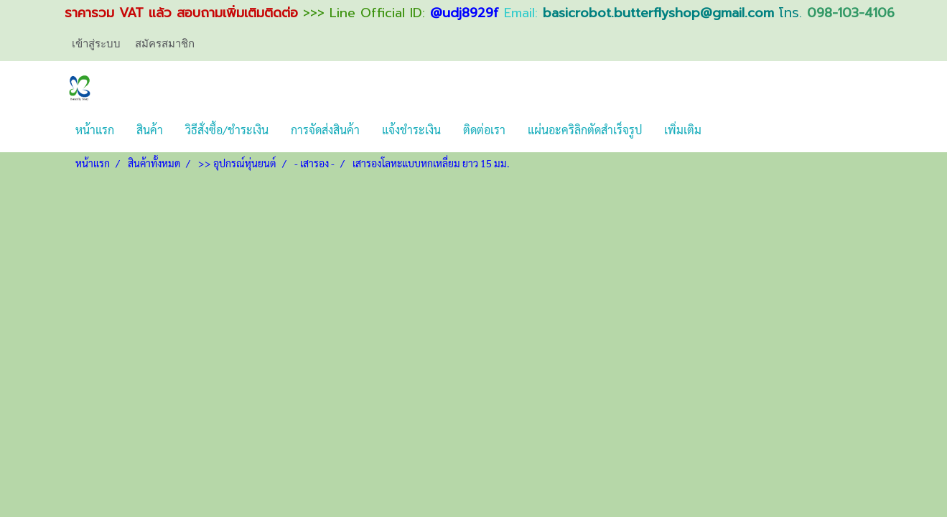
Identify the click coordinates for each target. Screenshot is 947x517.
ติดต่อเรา (484, 129)
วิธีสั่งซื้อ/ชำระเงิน (227, 129)
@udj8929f (464, 13)
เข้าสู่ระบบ (96, 43)
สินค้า (149, 129)
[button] (725, 130)
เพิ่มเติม (682, 129)
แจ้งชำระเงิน (411, 129)
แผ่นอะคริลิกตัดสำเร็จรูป (585, 129)
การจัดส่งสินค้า (325, 129)
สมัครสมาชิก (165, 43)
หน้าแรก (94, 129)
